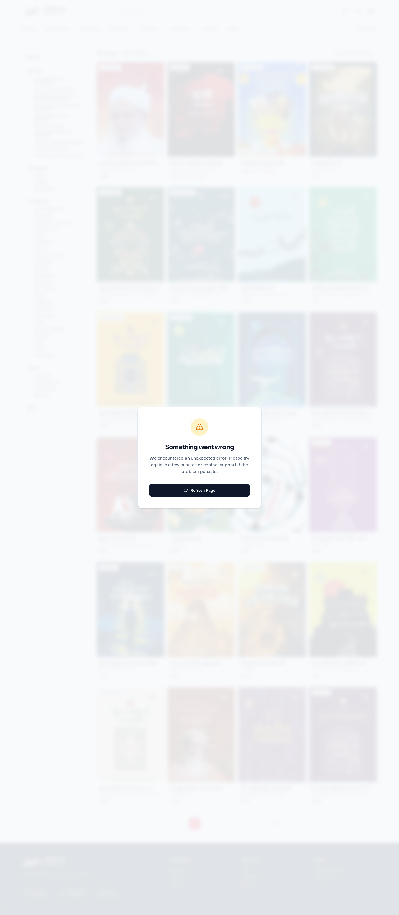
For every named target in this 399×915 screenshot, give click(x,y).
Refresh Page (199, 490)
